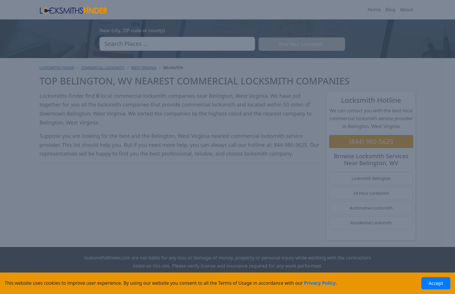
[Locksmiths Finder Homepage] (73, 9)
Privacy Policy (320, 283)
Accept (436, 283)
